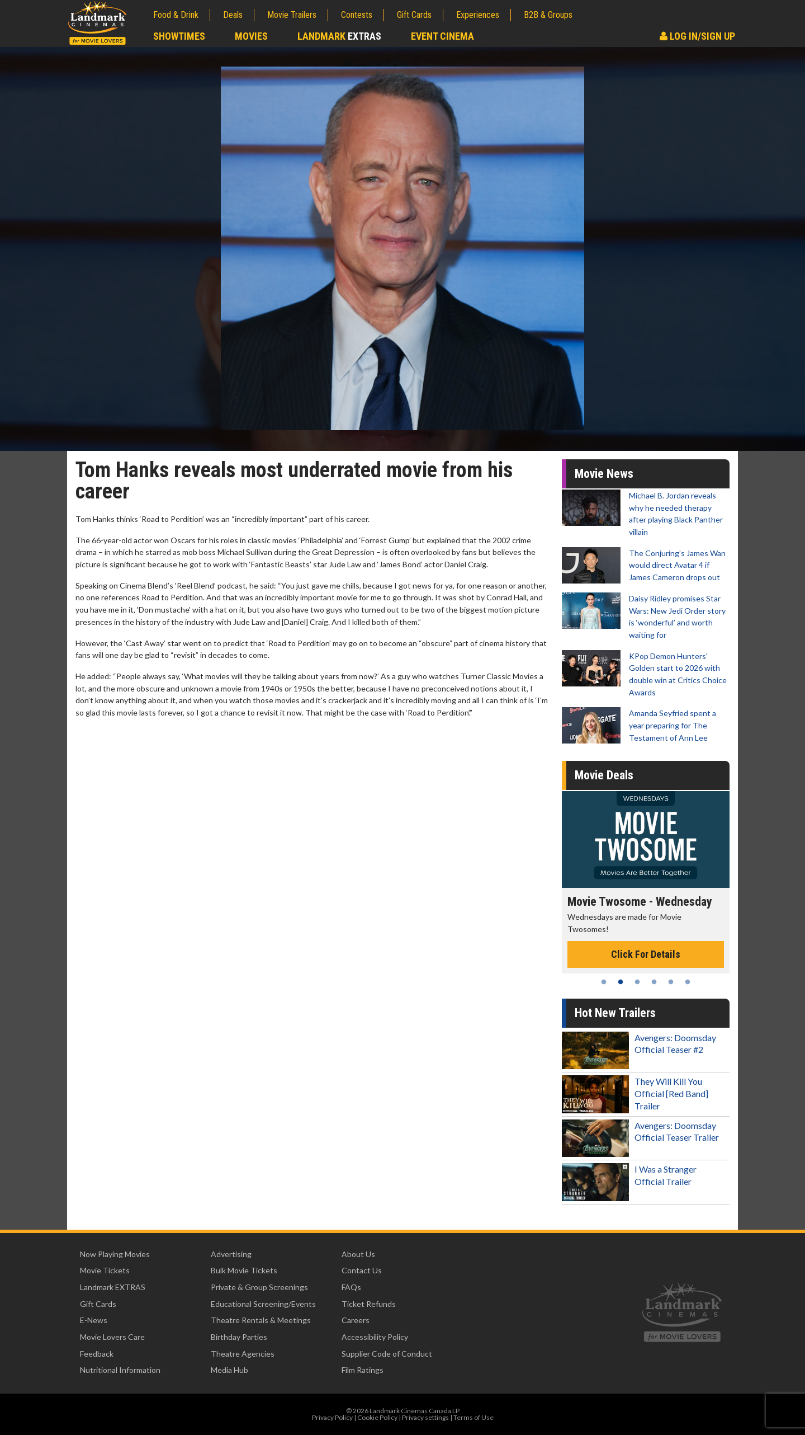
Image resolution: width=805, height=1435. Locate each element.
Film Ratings (362, 1370)
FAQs (351, 1287)
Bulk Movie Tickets (244, 1270)
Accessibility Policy (375, 1337)
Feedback (96, 1353)
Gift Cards (414, 15)
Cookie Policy (377, 1417)
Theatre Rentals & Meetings (261, 1320)
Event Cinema (442, 36)
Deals (233, 15)
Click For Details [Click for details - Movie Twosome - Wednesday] (645, 954)
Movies (251, 36)
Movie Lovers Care (112, 1337)
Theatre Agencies (242, 1353)
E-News (93, 1320)
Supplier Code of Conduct (387, 1353)
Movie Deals (604, 775)
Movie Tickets (105, 1270)
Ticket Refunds (369, 1304)
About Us (358, 1254)
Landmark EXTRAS (112, 1287)
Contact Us (362, 1270)
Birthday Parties (239, 1337)
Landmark (339, 36)
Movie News (604, 474)
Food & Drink (175, 15)
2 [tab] (620, 981)
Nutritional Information (120, 1370)
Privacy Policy (332, 1417)
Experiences (477, 15)
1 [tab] (603, 981)
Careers (356, 1320)
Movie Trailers (291, 15)
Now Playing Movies (115, 1254)
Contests (356, 15)
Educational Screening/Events (263, 1304)
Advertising (231, 1254)
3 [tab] (637, 981)
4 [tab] (654, 981)
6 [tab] (687, 981)
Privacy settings (425, 1417)
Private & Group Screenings (259, 1287)
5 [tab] (670, 981)
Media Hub (229, 1370)
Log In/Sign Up (697, 36)
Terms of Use (473, 1417)
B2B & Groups (548, 15)
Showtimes (179, 36)
